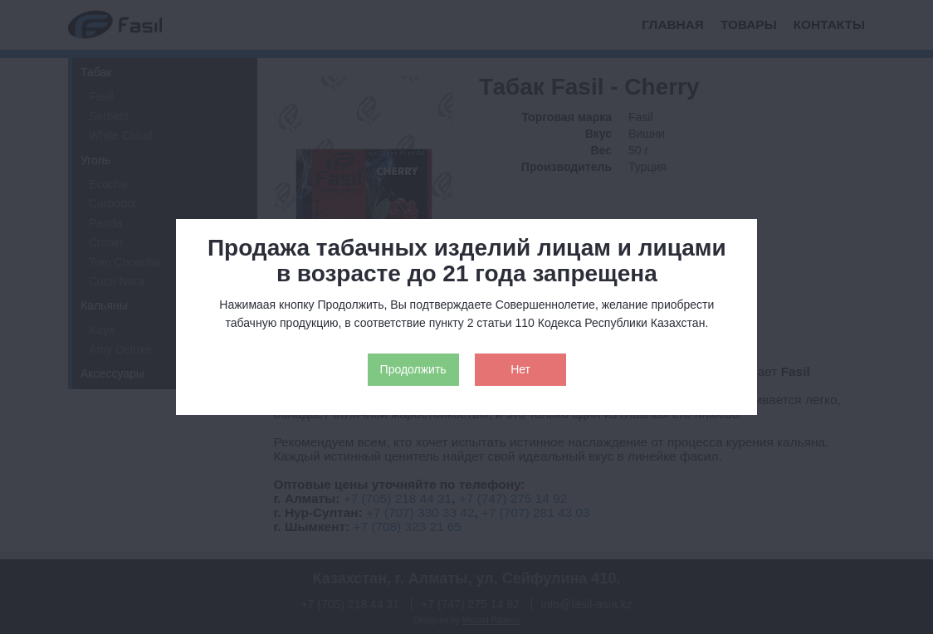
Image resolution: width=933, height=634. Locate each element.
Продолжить (413, 369)
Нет (520, 369)
